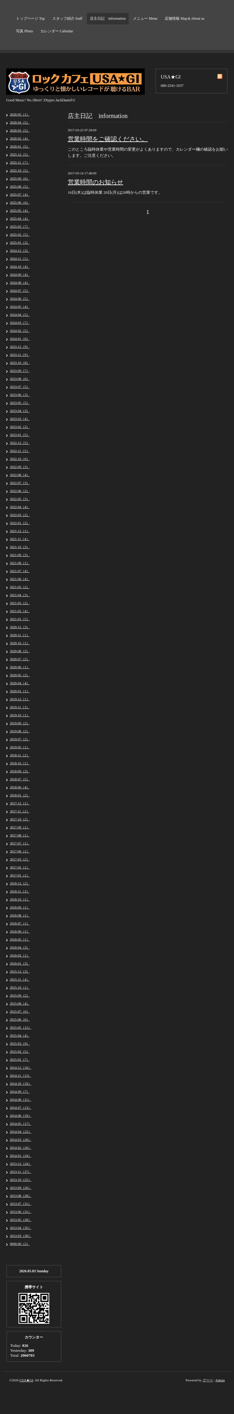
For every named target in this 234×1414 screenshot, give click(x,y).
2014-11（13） (20, 1075)
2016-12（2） (20, 883)
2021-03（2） (20, 603)
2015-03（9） (20, 1043)
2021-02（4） (20, 611)
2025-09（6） (20, 178)
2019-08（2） (20, 731)
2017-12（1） (20, 803)
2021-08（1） (20, 563)
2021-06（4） (20, 579)
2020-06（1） (20, 667)
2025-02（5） (20, 234)
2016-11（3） (20, 891)
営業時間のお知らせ (95, 182)
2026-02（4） (20, 138)
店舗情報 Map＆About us (184, 18)
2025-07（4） (20, 194)
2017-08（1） (20, 835)
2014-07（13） (20, 1107)
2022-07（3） (20, 483)
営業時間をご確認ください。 (108, 139)
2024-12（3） (20, 250)
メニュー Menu (145, 18)
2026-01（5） (20, 146)
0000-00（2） (20, 1243)
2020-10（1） (20, 643)
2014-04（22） (20, 1131)
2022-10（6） (20, 459)
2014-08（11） (20, 1099)
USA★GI (26, 1380)
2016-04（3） (20, 947)
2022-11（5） (20, 451)
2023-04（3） (20, 410)
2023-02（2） (20, 427)
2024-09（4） (20, 274)
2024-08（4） (20, 282)
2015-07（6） (20, 1011)
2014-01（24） (20, 1155)
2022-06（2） (20, 491)
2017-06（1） (20, 851)
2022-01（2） (20, 523)
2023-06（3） (20, 394)
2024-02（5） (20, 330)
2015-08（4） (20, 1003)
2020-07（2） (20, 659)
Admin (220, 1380)
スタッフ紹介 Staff (67, 18)
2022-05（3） (20, 499)
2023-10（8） (20, 362)
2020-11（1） (20, 635)
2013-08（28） (20, 1195)
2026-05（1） (20, 114)
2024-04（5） (20, 314)
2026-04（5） (20, 122)
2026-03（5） (20, 130)
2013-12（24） (20, 1163)
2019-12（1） (20, 699)
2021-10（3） (20, 547)
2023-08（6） (20, 378)
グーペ (208, 1380)
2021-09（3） (20, 555)
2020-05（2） (20, 675)
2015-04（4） (20, 1035)
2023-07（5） (20, 386)
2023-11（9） (20, 354)
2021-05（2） (20, 587)
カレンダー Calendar (56, 31)
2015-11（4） (20, 979)
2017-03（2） (20, 859)
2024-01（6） (20, 338)
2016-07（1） (20, 923)
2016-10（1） (20, 899)
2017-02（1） (20, 867)
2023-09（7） (20, 370)
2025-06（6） (20, 202)
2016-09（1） (20, 907)
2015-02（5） (20, 1051)
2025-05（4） (20, 210)
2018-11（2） (20, 755)
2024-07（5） (20, 290)
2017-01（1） (20, 875)
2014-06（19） (20, 1115)
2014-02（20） (20, 1147)
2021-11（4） (20, 539)
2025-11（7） (20, 162)
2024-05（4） (20, 306)
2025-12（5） (20, 154)
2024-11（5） (20, 258)
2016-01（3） (20, 963)
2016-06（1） (20, 931)
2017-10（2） (20, 819)
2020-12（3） (20, 627)
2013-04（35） (20, 1227)
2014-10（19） (20, 1083)
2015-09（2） (20, 995)
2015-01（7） (20, 1059)
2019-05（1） (20, 747)
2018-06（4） (20, 787)
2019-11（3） (20, 707)
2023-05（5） (20, 402)
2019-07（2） (20, 739)
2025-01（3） (20, 242)
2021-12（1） (20, 531)
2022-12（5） (20, 443)
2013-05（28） (20, 1219)
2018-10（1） (20, 763)
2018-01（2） (20, 795)
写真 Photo (24, 31)
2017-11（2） (20, 811)
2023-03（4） (20, 419)
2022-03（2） (20, 515)
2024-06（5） (20, 298)
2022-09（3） (20, 467)
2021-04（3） (20, 595)
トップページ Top (30, 18)
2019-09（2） (20, 723)
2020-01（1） (20, 691)
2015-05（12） (20, 1027)
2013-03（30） (20, 1235)
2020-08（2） (20, 651)
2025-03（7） (20, 226)
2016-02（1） (20, 955)
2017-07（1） (20, 843)
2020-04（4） (20, 683)
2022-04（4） (20, 507)
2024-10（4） (20, 266)
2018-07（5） (20, 779)
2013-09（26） (20, 1187)
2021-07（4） (20, 571)
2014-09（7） (20, 1091)
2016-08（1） (20, 915)
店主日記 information (108, 18)
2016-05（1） (20, 939)
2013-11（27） (20, 1171)
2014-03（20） (20, 1139)
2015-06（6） (20, 1019)
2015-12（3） (20, 971)
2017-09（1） (20, 827)
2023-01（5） (20, 435)
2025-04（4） (20, 218)
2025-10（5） (20, 170)
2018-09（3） (20, 771)
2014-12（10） (20, 1067)
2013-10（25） (20, 1179)
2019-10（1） (20, 715)
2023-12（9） (20, 346)
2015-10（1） (20, 987)
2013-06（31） (20, 1211)
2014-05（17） (20, 1123)
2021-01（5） (20, 619)
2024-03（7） (20, 322)
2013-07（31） (20, 1203)
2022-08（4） (20, 475)
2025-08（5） (20, 186)
